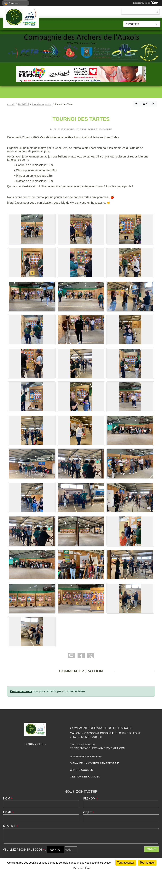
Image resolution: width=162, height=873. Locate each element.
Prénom (90, 798)
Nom (7, 798)
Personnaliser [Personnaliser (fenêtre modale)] (81, 868)
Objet (88, 812)
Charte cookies (81, 769)
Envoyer (151, 849)
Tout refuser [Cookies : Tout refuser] (147, 862)
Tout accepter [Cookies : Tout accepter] (125, 862)
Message (10, 826)
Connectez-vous (21, 691)
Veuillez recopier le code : (24, 850)
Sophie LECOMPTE (99, 129)
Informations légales (86, 756)
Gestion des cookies (85, 776)
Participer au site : (145, 3)
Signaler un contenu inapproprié (94, 763)
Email (8, 812)
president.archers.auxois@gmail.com (97, 748)
